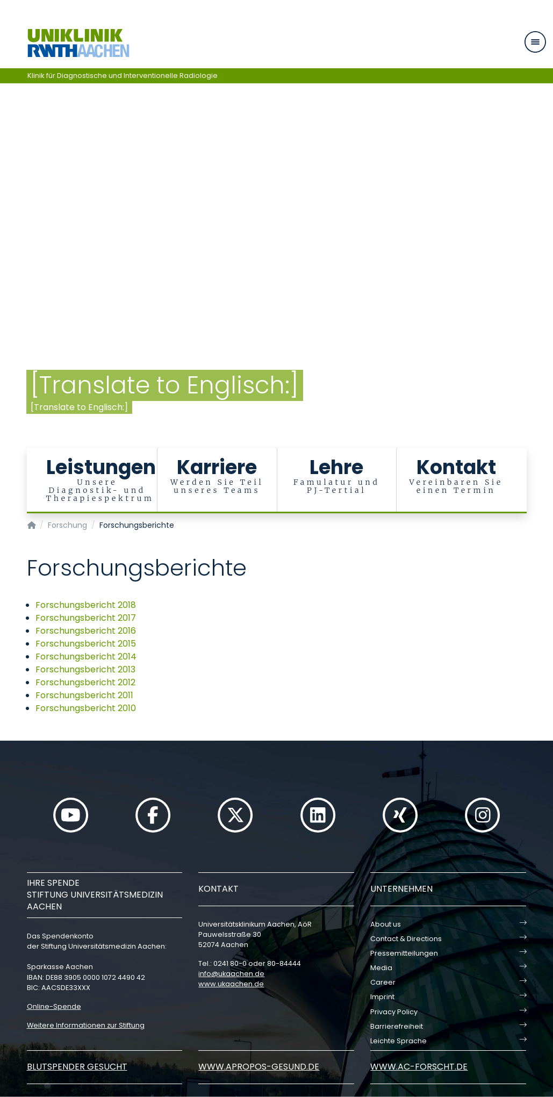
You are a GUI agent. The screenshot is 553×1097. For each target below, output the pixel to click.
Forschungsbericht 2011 (84, 695)
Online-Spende (54, 1006)
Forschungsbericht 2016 (85, 631)
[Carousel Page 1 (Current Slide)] (7, 216)
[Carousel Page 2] (7, 224)
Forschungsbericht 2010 (85, 708)
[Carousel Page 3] (7, 232)
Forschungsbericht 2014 (86, 656)
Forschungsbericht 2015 (85, 643)
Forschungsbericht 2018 (85, 605)
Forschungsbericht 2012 (85, 682)
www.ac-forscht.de (419, 1066)
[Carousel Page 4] (7, 240)
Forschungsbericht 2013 (85, 669)
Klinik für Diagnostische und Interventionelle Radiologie (122, 75)
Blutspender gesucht (77, 1066)
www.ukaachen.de (231, 983)
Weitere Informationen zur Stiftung (86, 1025)
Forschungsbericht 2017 (85, 618)
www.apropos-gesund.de (258, 1066)
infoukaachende (231, 973)
